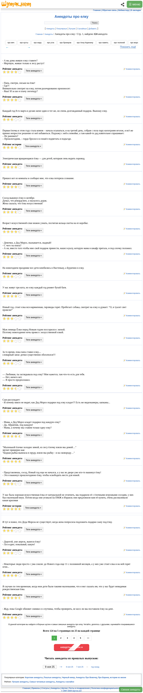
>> (88, 638)
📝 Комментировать (130, 69)
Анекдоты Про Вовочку (86, 677)
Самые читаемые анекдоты (42, 682)
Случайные (82, 29)
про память (103, 43)
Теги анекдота (34, 71)
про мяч (11, 43)
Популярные (61, 29)
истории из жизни (118, 677)
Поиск (95, 23)
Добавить (93, 29)
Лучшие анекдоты (20, 682)
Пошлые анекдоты (52, 677)
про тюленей (119, 43)
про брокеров (65, 43)
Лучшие (72, 29)
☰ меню (134, 4)
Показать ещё (128, 47)
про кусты (24, 43)
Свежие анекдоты (130, 689)
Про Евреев (103, 677)
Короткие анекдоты (34, 677)
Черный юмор (68, 677)
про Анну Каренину (85, 43)
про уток (50, 43)
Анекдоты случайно (65, 682)
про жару (37, 43)
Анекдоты (50, 29)
